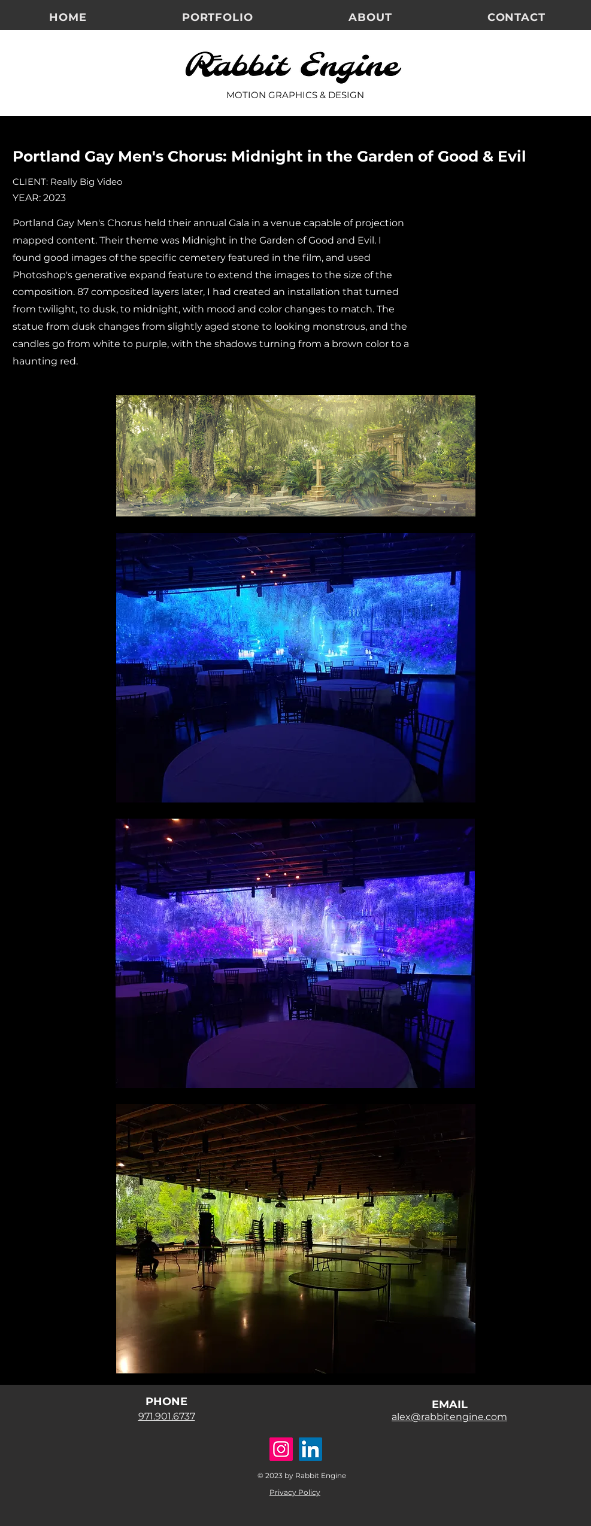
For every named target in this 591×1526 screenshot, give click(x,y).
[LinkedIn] (310, 1449)
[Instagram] (281, 1449)
